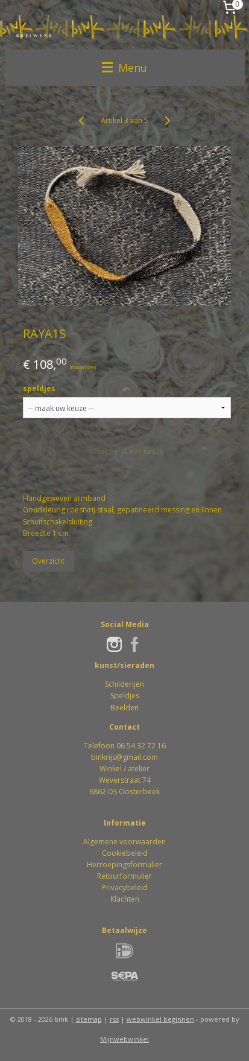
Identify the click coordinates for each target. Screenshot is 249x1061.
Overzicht (48, 561)
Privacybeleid (125, 887)
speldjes (39, 388)
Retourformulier (124, 876)
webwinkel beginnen (160, 1019)
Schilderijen (124, 684)
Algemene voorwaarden (124, 841)
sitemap (89, 1019)
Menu (124, 67)
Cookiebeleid (125, 853)
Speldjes (124, 695)
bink (98, 757)
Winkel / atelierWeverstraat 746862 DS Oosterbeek (124, 780)
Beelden (124, 708)
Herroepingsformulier (124, 864)
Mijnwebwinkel (124, 1038)
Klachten (124, 899)
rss (114, 1019)
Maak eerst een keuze (126, 451)
